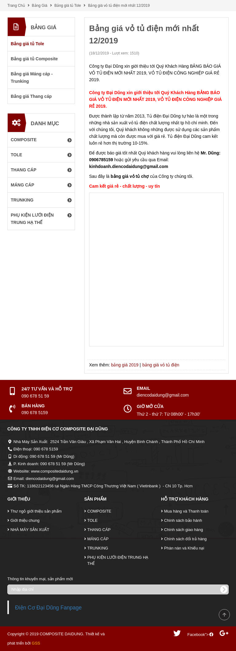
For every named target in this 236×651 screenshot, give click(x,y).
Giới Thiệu (18, 499)
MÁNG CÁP (97, 539)
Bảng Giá (39, 5)
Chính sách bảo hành (183, 520)
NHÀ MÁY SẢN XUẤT (29, 529)
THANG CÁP (99, 529)
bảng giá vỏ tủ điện (160, 364)
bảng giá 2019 (125, 364)
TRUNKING (97, 548)
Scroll (224, 614)
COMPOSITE (99, 511)
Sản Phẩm (95, 499)
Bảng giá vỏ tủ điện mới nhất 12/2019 (119, 5)
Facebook (196, 634)
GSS (36, 643)
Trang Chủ (16, 5)
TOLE (92, 520)
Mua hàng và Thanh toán (186, 511)
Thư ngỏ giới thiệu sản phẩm (36, 511)
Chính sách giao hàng (183, 529)
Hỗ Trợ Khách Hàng (184, 499)
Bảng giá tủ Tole (67, 5)
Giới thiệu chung (25, 520)
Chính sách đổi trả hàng (185, 539)
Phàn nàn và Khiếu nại (184, 548)
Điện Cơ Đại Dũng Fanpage (48, 608)
